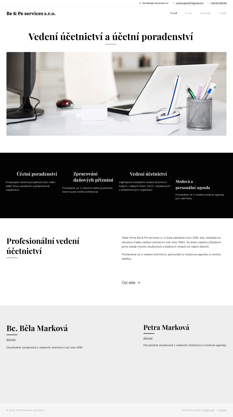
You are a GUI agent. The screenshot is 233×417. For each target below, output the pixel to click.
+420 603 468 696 (218, 3)
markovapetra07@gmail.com (190, 3)
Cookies (222, 410)
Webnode (208, 410)
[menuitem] (175, 13)
